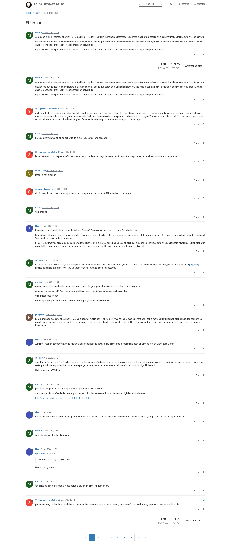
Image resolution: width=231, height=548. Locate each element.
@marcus (40, 453)
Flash (37, 226)
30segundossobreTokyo (46, 109)
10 (138, 537)
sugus (38, 260)
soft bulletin (40, 171)
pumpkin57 (40, 315)
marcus (38, 33)
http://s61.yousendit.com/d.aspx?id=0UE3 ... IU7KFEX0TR (63, 398)
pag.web (193, 264)
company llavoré (42, 189)
